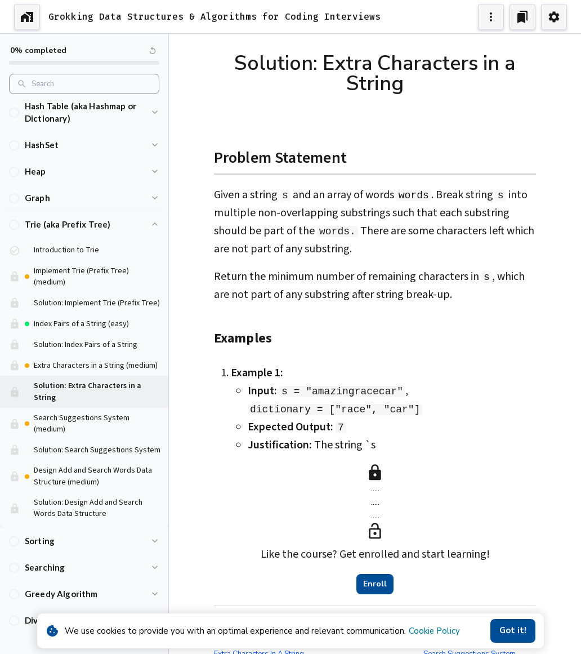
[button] (84, 100)
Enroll (375, 584)
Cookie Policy (434, 631)
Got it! (512, 631)
